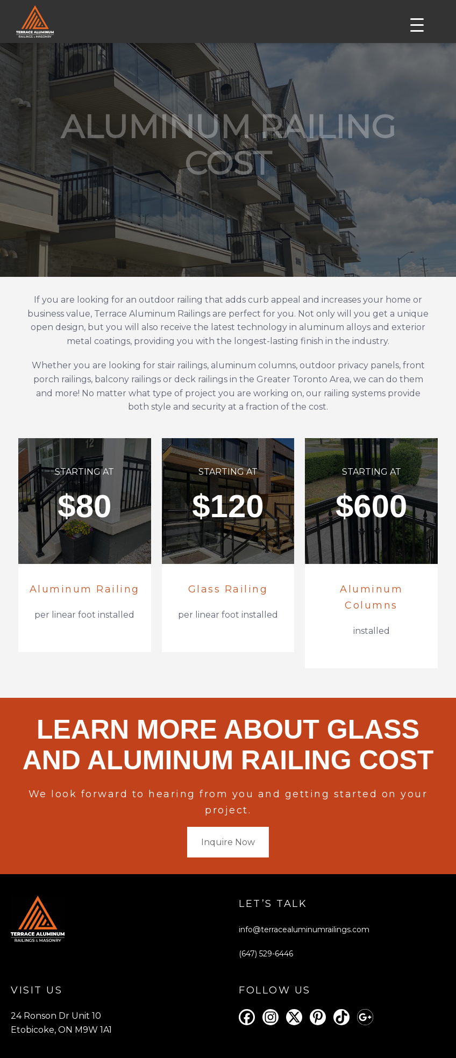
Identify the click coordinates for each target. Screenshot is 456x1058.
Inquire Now (228, 842)
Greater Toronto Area (303, 379)
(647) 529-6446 (266, 954)
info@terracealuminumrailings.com (304, 929)
